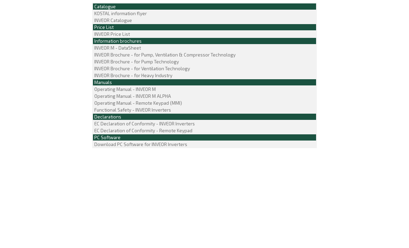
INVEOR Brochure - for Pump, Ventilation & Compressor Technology (164, 55)
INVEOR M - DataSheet (117, 48)
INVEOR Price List (111, 34)
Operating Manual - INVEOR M (124, 89)
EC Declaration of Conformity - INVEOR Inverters (144, 123)
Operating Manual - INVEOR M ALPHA (132, 96)
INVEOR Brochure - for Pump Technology (136, 61)
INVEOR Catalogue (112, 20)
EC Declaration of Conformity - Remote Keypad (142, 130)
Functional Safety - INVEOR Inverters (132, 110)
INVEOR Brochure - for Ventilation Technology (141, 68)
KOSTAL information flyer (120, 13)
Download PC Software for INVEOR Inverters (140, 144)
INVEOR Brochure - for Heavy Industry (132, 75)
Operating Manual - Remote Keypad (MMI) (137, 103)
